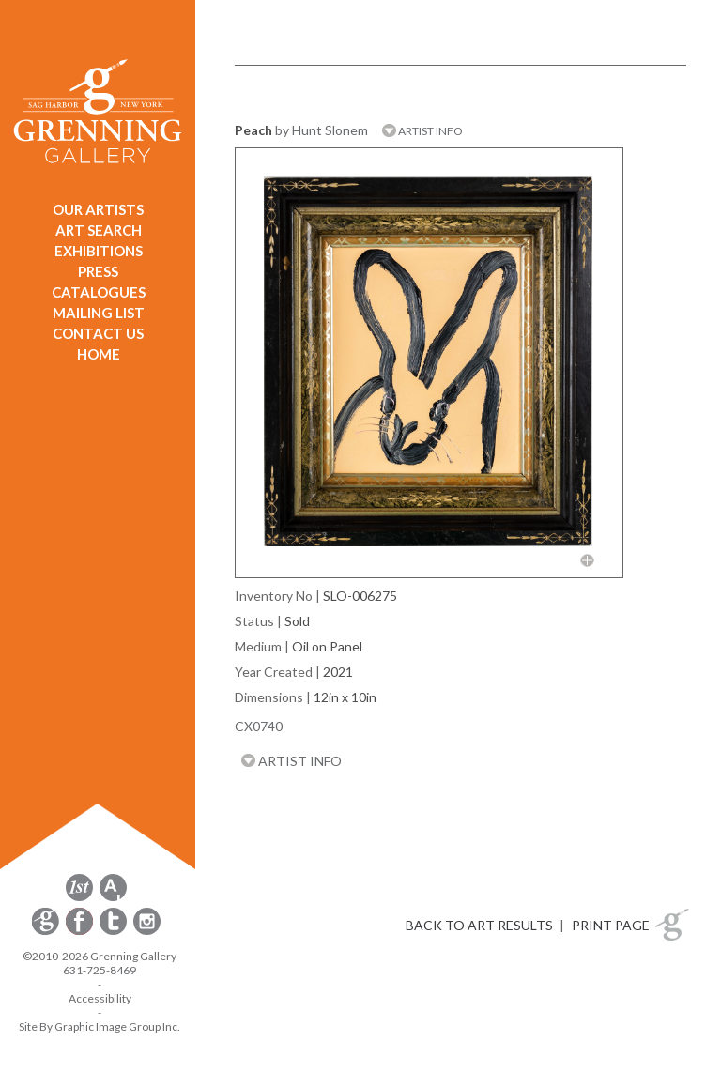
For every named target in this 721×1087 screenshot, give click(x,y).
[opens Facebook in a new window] (81, 932)
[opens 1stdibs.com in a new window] (79, 898)
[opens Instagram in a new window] (146, 932)
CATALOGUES (99, 291)
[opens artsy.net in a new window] (113, 898)
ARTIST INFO (422, 131)
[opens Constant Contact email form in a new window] (47, 932)
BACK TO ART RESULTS (479, 925)
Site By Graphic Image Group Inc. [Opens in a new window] (99, 1026)
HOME (98, 353)
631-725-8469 (99, 970)
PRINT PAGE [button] (611, 925)
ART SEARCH (98, 230)
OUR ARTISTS (98, 209)
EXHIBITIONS (98, 250)
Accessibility (100, 998)
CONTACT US (98, 333)
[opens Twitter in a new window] (114, 932)
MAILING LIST (99, 312)
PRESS (98, 271)
